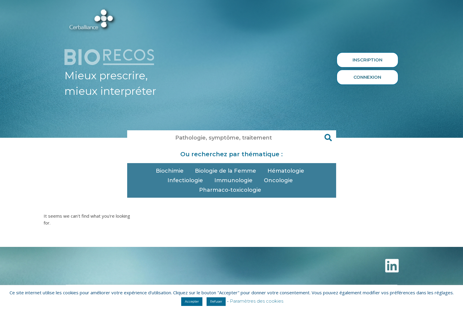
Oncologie (280, 180)
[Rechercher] (328, 137)
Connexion (367, 77)
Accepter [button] (192, 301)
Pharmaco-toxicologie (231, 190)
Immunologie (235, 180)
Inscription (367, 60)
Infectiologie (186, 180)
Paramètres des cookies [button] (256, 301)
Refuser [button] (216, 301)
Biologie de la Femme (227, 171)
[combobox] (224, 137)
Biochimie (171, 171)
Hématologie (287, 171)
